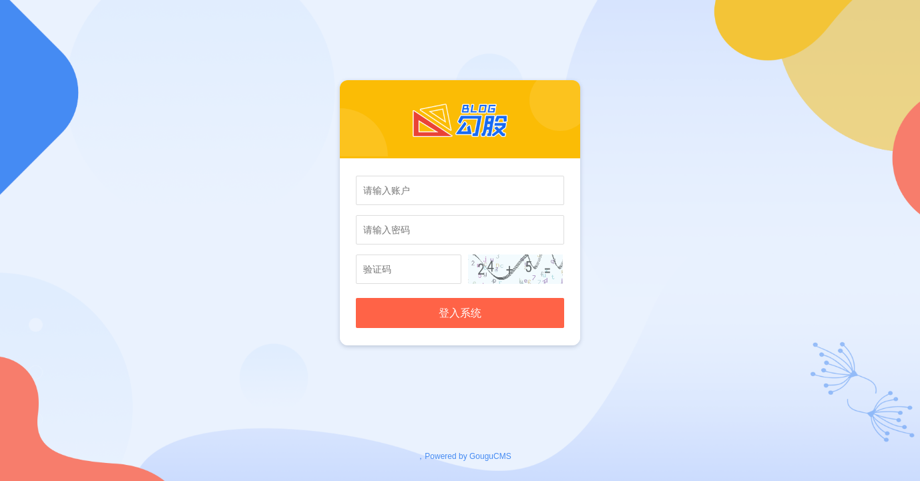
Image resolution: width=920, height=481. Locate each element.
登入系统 (460, 313)
